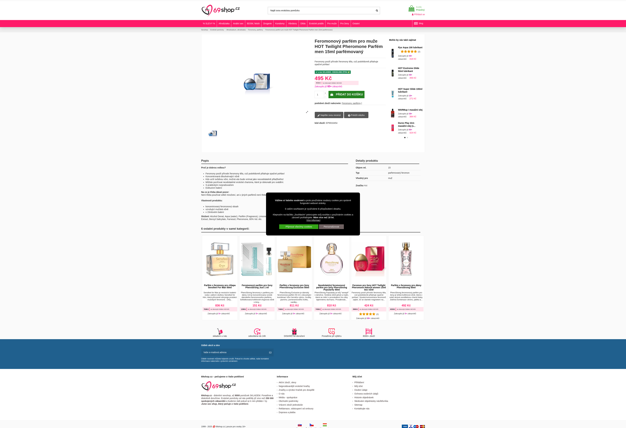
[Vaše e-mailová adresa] (234, 352)
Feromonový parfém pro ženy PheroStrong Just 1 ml (257, 286)
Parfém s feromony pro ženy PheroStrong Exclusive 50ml (294, 286)
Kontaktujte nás (361, 408)
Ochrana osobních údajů (366, 393)
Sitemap (358, 404)
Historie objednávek (364, 397)
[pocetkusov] (319, 94)
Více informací (313, 220)
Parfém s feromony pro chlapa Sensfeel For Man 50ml (220, 286)
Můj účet (358, 386)
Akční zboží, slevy (287, 382)
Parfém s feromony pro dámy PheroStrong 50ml (406, 286)
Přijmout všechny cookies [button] (299, 226)
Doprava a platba (287, 412)
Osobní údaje (360, 389)
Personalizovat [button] (331, 226)
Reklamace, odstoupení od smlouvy (296, 408)
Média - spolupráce (288, 397)
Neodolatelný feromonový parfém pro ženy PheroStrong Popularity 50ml (331, 287)
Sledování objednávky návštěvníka (371, 401)
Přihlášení (359, 382)
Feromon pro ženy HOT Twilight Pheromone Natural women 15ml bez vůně (369, 287)
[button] (404, 137)
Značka (359, 185)
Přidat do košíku (346, 94)
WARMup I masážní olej (410, 110)
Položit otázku (356, 115)
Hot (365, 185)
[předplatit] (270, 352)
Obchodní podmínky (288, 401)
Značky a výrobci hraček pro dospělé (296, 389)
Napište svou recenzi (329, 115)
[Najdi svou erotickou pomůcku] (377, 10)
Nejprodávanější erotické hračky (294, 386)
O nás (282, 393)
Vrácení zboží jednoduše (291, 404)
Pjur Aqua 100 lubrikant (410, 47)
